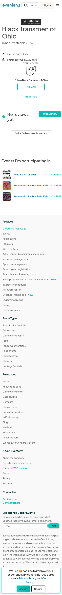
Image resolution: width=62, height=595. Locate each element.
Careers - (15, 467)
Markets (7, 361)
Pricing (6, 304)
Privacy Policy (27, 578)
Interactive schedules (14, 284)
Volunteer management (16, 259)
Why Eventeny (10, 248)
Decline (38, 588)
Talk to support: (17, 501)
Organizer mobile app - (18, 294)
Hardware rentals (12, 289)
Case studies (10, 396)
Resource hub (10, 437)
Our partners (10, 406)
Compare (8, 401)
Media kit (8, 427)
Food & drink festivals (14, 325)
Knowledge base (12, 386)
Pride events (9, 350)
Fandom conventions (14, 345)
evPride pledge (11, 417)
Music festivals (11, 355)
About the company (13, 457)
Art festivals (9, 330)
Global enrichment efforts (17, 463)
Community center (13, 391)
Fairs (5, 340)
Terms (6, 473)
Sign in (47, 5)
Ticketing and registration (16, 269)
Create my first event (14, 228)
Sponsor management (15, 264)
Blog (5, 422)
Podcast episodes (12, 411)
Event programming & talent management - (29, 279)
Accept (23, 588)
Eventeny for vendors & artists (19, 442)
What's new (9, 432)
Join (54, 525)
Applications (9, 238)
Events (6, 233)
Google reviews (11, 309)
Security (7, 483)
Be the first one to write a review (31, 133)
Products (8, 243)
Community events (13, 335)
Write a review (50, 114)
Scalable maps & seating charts (20, 274)
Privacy (7, 478)
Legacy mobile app (13, 299)
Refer (6, 381)
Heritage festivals (12, 366)
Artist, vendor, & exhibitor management (24, 253)
